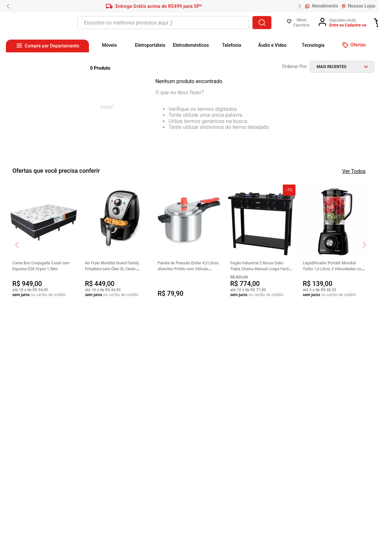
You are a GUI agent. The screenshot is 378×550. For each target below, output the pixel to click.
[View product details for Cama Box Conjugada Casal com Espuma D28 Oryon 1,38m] (44, 241)
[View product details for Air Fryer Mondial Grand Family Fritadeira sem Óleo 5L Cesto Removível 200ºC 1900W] (116, 241)
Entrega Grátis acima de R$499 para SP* (154, 6)
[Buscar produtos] (262, 22)
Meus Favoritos (301, 22)
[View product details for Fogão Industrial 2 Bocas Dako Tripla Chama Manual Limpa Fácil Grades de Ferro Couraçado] (261, 241)
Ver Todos (354, 171)
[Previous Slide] (8, 6)
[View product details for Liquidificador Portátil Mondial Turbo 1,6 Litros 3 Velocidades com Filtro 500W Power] (334, 241)
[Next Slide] (299, 6)
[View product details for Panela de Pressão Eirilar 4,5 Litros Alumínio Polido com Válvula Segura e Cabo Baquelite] (189, 241)
